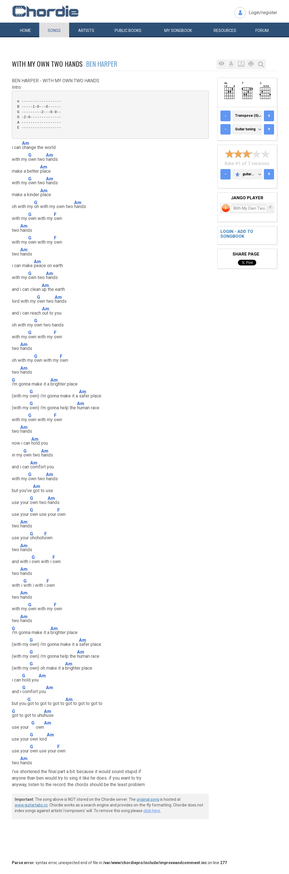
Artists (86, 30)
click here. (152, 810)
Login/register (263, 12)
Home (25, 30)
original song (148, 799)
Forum (262, 30)
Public (128, 30)
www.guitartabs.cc (31, 805)
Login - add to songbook (236, 234)
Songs (54, 30)
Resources (225, 30)
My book (178, 30)
